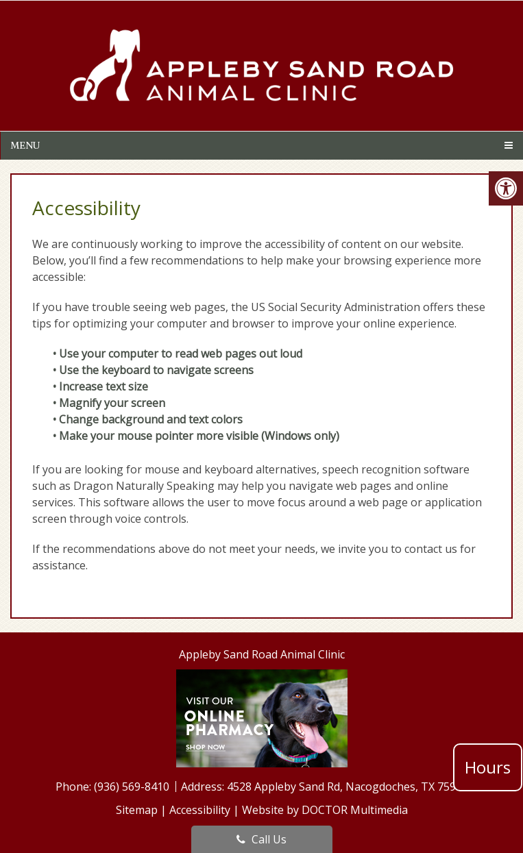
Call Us (261, 839)
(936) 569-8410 (133, 786)
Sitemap (137, 809)
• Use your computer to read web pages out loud (179, 353)
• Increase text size (102, 386)
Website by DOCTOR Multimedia (325, 809)
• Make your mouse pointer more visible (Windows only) (196, 435)
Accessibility (199, 809)
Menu (25, 145)
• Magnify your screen (110, 402)
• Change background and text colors (149, 419)
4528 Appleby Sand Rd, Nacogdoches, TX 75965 (347, 786)
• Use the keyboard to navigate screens (154, 370)
